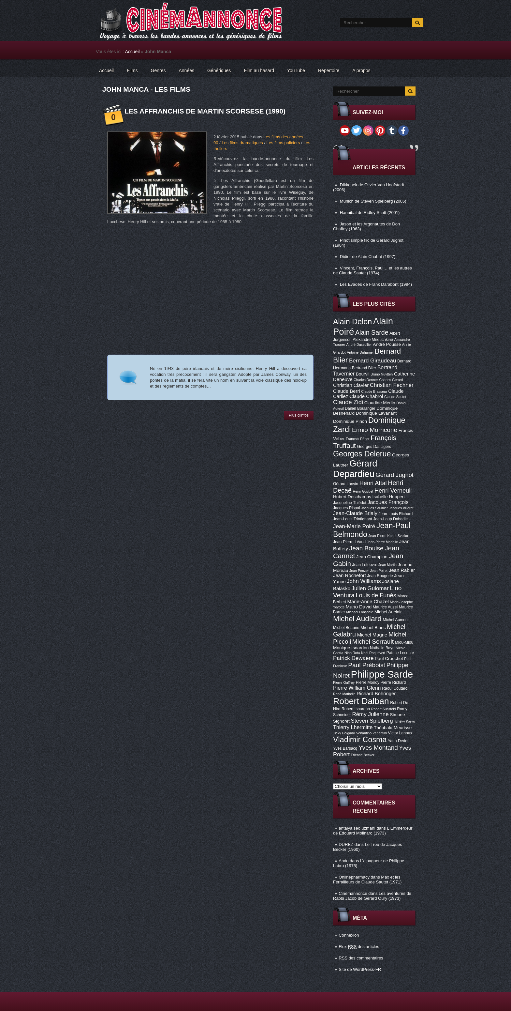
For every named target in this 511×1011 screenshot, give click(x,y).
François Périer (357, 439)
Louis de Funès (376, 595)
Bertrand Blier (364, 368)
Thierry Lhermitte (353, 727)
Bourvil (363, 374)
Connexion (349, 935)
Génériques (219, 70)
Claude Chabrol (366, 396)
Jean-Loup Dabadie (390, 519)
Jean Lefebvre (364, 564)
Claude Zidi (348, 402)
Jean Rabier (402, 570)
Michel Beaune (346, 627)
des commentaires (361, 958)
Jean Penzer (359, 571)
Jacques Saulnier (374, 508)
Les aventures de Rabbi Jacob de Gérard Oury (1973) (372, 896)
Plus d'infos (299, 415)
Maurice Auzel (385, 607)
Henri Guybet (363, 491)
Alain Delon (352, 321)
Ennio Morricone (374, 429)
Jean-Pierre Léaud (349, 542)
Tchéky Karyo (404, 721)
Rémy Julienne (370, 714)
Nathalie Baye (382, 648)
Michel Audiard (357, 618)
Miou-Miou (404, 642)
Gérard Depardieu (355, 468)
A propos (361, 70)
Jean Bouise (366, 548)
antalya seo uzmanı (357, 828)
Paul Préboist (366, 665)
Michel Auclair (388, 611)
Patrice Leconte (400, 653)
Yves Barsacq (345, 748)
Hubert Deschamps (352, 496)
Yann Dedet (398, 741)
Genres (158, 70)
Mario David (359, 606)
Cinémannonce (353, 893)
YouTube (296, 70)
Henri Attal (373, 483)
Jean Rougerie (380, 576)
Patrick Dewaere (353, 658)
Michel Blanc (373, 627)
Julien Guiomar (370, 588)
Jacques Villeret (401, 508)
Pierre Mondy (367, 682)
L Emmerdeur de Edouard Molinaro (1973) (373, 830)
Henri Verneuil (393, 490)
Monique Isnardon (351, 647)
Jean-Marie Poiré (354, 526)
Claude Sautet (395, 397)
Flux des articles (359, 946)
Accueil (132, 51)
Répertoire (328, 70)
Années (186, 70)
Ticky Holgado (344, 733)
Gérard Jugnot (395, 475)
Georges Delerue (362, 454)
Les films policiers (283, 142)
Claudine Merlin (379, 402)
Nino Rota (352, 653)
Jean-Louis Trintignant (352, 519)
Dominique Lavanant (376, 413)
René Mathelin (344, 694)
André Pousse (387, 344)
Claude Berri (346, 391)
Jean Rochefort (349, 575)
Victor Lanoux (400, 733)
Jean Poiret (378, 571)
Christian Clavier (351, 385)
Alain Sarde (371, 332)
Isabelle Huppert (388, 496)
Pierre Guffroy (344, 682)
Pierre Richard (393, 682)
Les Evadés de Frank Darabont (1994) (376, 284)
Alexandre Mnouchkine (373, 339)
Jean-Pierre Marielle (382, 542)
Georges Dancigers (374, 446)
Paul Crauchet (389, 658)
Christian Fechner (392, 385)
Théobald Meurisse (393, 727)
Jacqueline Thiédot (349, 502)
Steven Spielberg (372, 721)
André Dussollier (359, 344)
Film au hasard (259, 70)
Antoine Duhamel (360, 352)
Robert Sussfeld (383, 709)
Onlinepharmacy (354, 877)
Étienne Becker (362, 755)
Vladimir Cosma (360, 739)
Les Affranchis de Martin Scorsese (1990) (204, 111)
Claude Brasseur (374, 391)
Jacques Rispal (346, 508)
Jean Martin (387, 565)
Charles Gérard (391, 380)
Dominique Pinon (350, 421)
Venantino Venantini (371, 733)
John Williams (364, 581)
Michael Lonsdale (359, 612)
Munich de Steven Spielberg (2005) (373, 201)
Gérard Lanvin (345, 484)
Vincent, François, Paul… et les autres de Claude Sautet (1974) (372, 270)
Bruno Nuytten (382, 374)
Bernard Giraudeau (372, 361)
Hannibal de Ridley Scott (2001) (370, 212)
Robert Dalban (361, 701)
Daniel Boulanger (360, 408)
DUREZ (346, 844)
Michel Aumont (396, 620)
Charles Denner (366, 380)
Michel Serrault (373, 641)
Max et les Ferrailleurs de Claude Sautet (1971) (367, 879)
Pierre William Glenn (357, 688)
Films (132, 70)
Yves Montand (378, 747)
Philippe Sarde (382, 674)
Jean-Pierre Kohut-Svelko (388, 536)
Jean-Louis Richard (395, 514)
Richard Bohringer (376, 693)
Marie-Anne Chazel (368, 601)
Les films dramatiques (242, 142)
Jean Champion (371, 556)
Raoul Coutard (394, 688)
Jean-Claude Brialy (355, 513)
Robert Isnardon (356, 709)
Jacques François (387, 502)
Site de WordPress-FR (360, 969)
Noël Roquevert (373, 653)
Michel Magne (372, 634)
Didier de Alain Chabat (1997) (368, 256)
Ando (343, 860)
